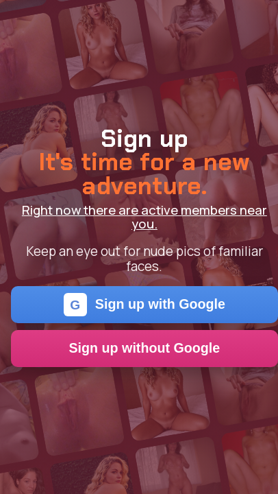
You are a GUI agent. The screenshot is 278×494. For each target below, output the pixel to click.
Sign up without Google (144, 347)
